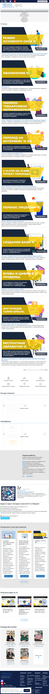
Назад (25, 369)
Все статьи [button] (24, 582)
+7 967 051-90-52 (24, 646)
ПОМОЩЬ (45, 673)
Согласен (27, 690)
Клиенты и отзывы (24, 380)
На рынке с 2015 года (8, 380)
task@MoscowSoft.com (8, 7)
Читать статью (8, 576)
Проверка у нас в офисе (24, 386)
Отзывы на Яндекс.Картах (40, 386)
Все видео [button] (24, 620)
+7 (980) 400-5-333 (38, 646)
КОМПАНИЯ (23, 673)
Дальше (46, 369)
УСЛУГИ (29, 673)
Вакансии (29, 684)
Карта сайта (45, 685)
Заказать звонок (42, 1)
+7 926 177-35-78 (10, 664)
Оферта (45, 683)
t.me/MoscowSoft (21, 490)
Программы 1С (38, 678)
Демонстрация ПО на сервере (8, 386)
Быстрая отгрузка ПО (40, 380)
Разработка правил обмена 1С (37, 691)
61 (42, 369)
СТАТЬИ (29, 687)
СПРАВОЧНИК (38, 687)
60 (41, 369)
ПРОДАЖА (37, 673)
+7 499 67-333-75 (10, 646)
